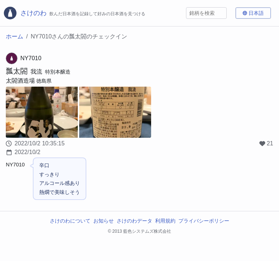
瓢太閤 (17, 71)
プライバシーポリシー (203, 221)
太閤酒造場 (20, 81)
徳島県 (44, 81)
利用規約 (165, 221)
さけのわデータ (134, 221)
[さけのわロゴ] (74, 13)
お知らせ (103, 221)
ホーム (14, 36)
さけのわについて (70, 221)
